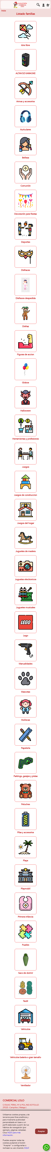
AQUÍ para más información (12, 1133)
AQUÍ (26, 1148)
